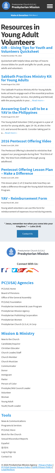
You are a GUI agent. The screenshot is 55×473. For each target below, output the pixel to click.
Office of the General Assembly (16, 297)
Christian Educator (10, 348)
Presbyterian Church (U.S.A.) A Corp (18, 324)
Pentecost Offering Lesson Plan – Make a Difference (27, 171)
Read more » (38, 100)
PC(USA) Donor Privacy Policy (16, 467)
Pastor (4, 379)
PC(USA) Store (8, 429)
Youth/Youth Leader (11, 405)
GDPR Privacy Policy (42, 467)
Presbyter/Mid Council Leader (16, 388)
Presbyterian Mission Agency (15, 310)
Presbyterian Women (11, 319)
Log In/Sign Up (8, 452)
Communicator (8, 365)
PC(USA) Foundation (11, 301)
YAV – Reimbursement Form (24, 198)
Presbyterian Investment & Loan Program (21, 306)
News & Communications (13, 421)
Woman (5, 396)
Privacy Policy (45, 464)
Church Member (9, 357)
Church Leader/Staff (11, 352)
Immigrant (6, 374)
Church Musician (9, 361)
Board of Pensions (10, 293)
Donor (4, 370)
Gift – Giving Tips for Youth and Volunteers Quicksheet (27, 49)
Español (5, 443)
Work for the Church (11, 434)
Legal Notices (8, 469)
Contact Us (27, 233)
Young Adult (7, 401)
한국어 (4, 447)
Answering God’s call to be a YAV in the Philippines (24, 110)
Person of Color (9, 383)
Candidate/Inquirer (10, 343)
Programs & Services (11, 425)
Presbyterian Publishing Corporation (19, 315)
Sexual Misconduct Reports (14, 438)
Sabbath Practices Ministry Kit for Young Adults (26, 78)
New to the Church (10, 339)
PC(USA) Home (8, 288)
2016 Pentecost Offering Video (26, 141)
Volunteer (6, 392)
